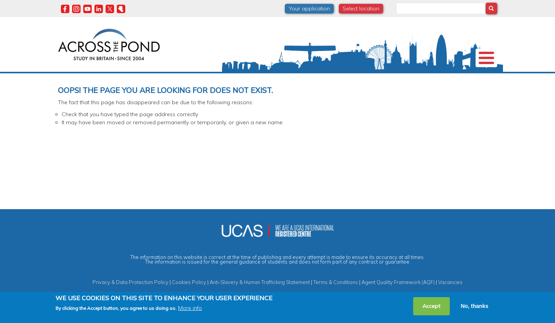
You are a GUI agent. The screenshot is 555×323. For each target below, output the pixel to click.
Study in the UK (164, 78)
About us (76, 78)
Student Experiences (334, 78)
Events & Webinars (398, 78)
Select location (361, 8)
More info (190, 307)
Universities (117, 78)
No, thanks (474, 306)
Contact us (450, 78)
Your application (309, 8)
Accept (431, 306)
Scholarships (214, 78)
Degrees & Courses (270, 78)
